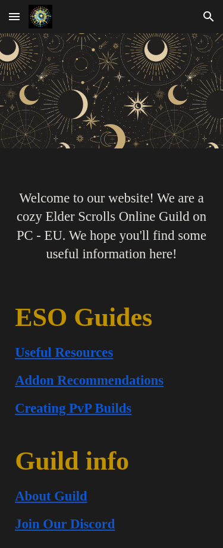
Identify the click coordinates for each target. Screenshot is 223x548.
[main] (111, 218)
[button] (14, 16)
